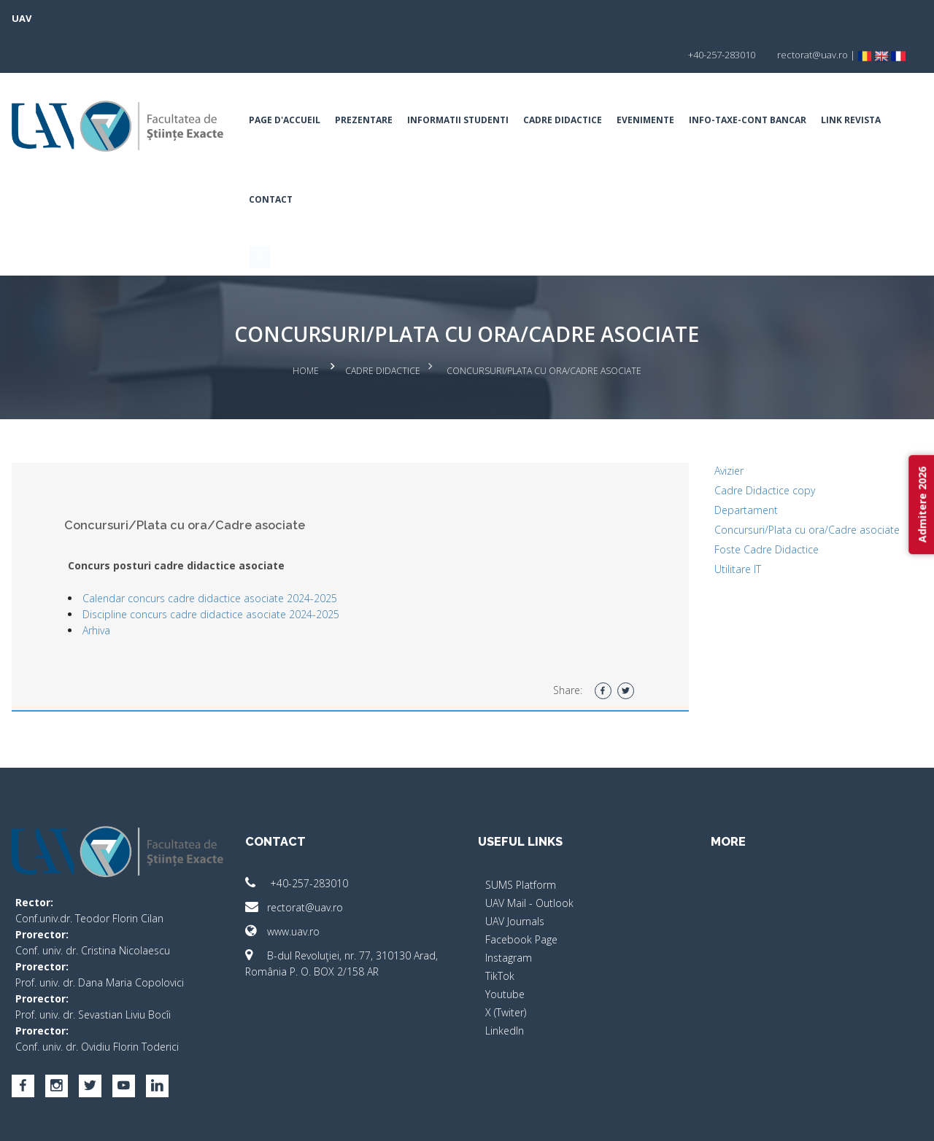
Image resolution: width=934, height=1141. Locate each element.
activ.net (877, 1119)
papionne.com (815, 1119)
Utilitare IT (723, 526)
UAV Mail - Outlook (529, 860)
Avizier (715, 428)
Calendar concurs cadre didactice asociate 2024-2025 (238, 555)
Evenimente (659, 83)
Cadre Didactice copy (750, 447)
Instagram (508, 915)
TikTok (499, 933)
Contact (359, 163)
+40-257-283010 (310, 840)
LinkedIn (504, 987)
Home (306, 331)
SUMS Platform (520, 842)
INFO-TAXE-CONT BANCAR (761, 83)
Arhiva (125, 587)
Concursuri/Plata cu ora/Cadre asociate (793, 487)
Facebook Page (521, 896)
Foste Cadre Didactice (752, 506)
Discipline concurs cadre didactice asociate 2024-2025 (239, 571)
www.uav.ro (296, 888)
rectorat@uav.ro (308, 864)
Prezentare (377, 83)
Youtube (505, 951)
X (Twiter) (505, 969)
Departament (732, 467)
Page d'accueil (298, 83)
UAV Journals (514, 878)
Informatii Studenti (471, 83)
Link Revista (293, 163)
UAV (50, 18)
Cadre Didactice (576, 83)
